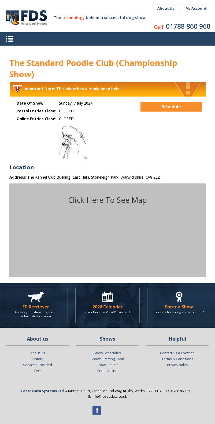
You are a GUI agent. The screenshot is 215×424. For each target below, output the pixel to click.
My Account (196, 8)
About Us (165, 8)
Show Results (107, 364)
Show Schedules (107, 353)
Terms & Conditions (177, 358)
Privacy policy (177, 364)
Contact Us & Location (177, 353)
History (37, 358)
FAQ (37, 370)
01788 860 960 (188, 26)
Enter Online (107, 370)
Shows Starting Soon (107, 358)
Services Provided (37, 364)
